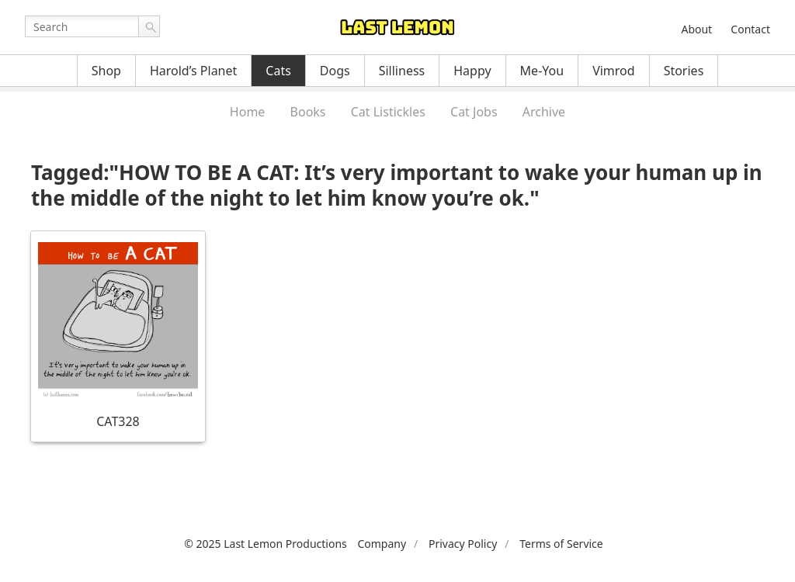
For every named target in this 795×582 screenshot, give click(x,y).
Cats (278, 70)
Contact (750, 29)
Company (381, 543)
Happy (472, 70)
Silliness (402, 70)
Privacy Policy (463, 543)
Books (308, 111)
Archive (543, 111)
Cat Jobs (474, 111)
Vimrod (613, 70)
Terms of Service (561, 543)
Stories (684, 70)
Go (149, 26)
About (696, 29)
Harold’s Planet (193, 70)
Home (248, 111)
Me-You (542, 70)
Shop (106, 70)
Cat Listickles (388, 111)
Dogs (335, 70)
